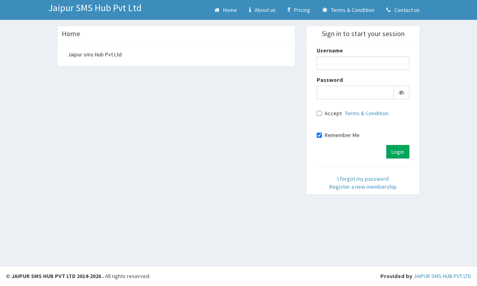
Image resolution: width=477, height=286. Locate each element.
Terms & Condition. (367, 113)
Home (225, 10)
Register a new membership (363, 186)
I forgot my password (363, 178)
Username (330, 50)
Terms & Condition (348, 10)
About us (262, 10)
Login (397, 151)
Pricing (299, 10)
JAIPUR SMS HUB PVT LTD (442, 276)
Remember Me (338, 135)
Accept (329, 113)
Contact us (403, 10)
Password (330, 79)
